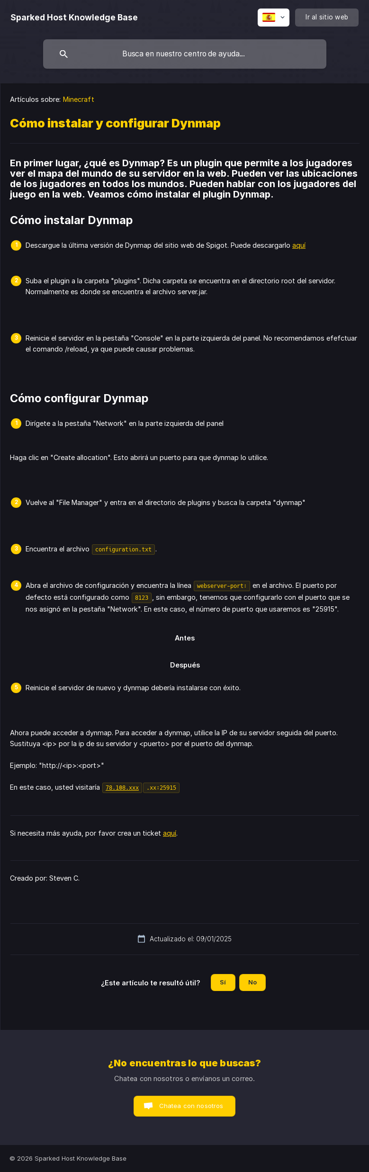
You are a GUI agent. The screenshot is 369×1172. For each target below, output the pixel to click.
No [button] (252, 982)
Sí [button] (223, 982)
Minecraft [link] (78, 99)
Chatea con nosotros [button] (191, 1105)
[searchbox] (184, 54)
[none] (74, 18)
